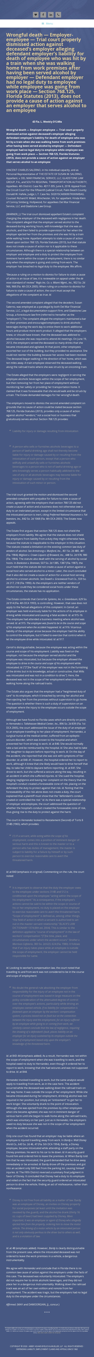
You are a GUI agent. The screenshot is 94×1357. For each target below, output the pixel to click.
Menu (49, 23)
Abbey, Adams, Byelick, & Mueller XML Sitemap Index (49, 1332)
